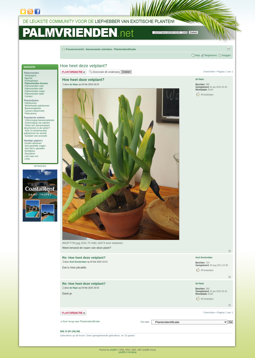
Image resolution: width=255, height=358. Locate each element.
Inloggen (226, 55)
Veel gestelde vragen (35, 145)
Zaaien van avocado (37, 135)
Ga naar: (145, 321)
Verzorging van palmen (38, 122)
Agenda (28, 78)
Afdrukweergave (228, 48)
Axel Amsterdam (78, 262)
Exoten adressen (33, 143)
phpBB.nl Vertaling (127, 352)
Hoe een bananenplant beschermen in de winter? (37, 126)
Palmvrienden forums (36, 83)
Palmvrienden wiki (34, 88)
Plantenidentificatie (125, 49)
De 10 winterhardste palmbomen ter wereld (35, 131)
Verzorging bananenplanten (40, 120)
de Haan (74, 84)
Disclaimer (30, 153)
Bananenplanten (33, 108)
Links (27, 158)
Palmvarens (31, 113)
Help (197, 55)
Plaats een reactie (73, 72)
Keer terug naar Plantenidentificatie (81, 321)
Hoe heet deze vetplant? (83, 65)
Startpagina (30, 75)
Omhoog (229, 251)
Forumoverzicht (75, 49)
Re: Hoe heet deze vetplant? (83, 257)
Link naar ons (31, 156)
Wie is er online (70, 331)
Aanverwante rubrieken (99, 49)
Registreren (211, 55)
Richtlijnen (30, 151)
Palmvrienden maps (35, 91)
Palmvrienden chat (34, 86)
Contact (28, 96)
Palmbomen (31, 103)
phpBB (113, 350)
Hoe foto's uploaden (35, 148)
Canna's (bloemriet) (34, 111)
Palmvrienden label (34, 93)
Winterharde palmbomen (37, 105)
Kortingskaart (31, 80)
